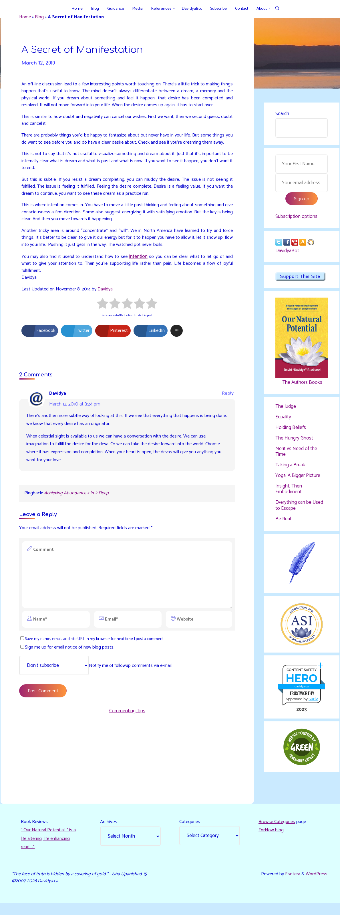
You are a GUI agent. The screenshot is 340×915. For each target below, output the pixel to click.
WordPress (316, 884)
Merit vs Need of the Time (296, 455)
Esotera (290, 884)
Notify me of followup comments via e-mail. (99, 700)
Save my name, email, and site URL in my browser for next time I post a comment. (100, 672)
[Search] (277, 9)
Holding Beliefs (290, 431)
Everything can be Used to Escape (299, 510)
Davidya (110, 316)
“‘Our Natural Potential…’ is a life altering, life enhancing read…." (50, 847)
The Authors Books (301, 385)
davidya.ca (301, 693)
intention (144, 282)
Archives (109, 830)
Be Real (283, 523)
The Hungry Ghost (294, 442)
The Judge (285, 410)
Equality (283, 421)
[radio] (102, 331)
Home (27, 18)
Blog (42, 18)
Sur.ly (312, 705)
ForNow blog (272, 839)
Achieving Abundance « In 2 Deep (79, 525)
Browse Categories (278, 830)
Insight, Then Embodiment (288, 493)
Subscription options (296, 219)
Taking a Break (290, 469)
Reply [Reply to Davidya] (226, 422)
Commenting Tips (127, 747)
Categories (191, 830)
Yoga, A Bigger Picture (297, 480)
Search (282, 115)
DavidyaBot (287, 254)
